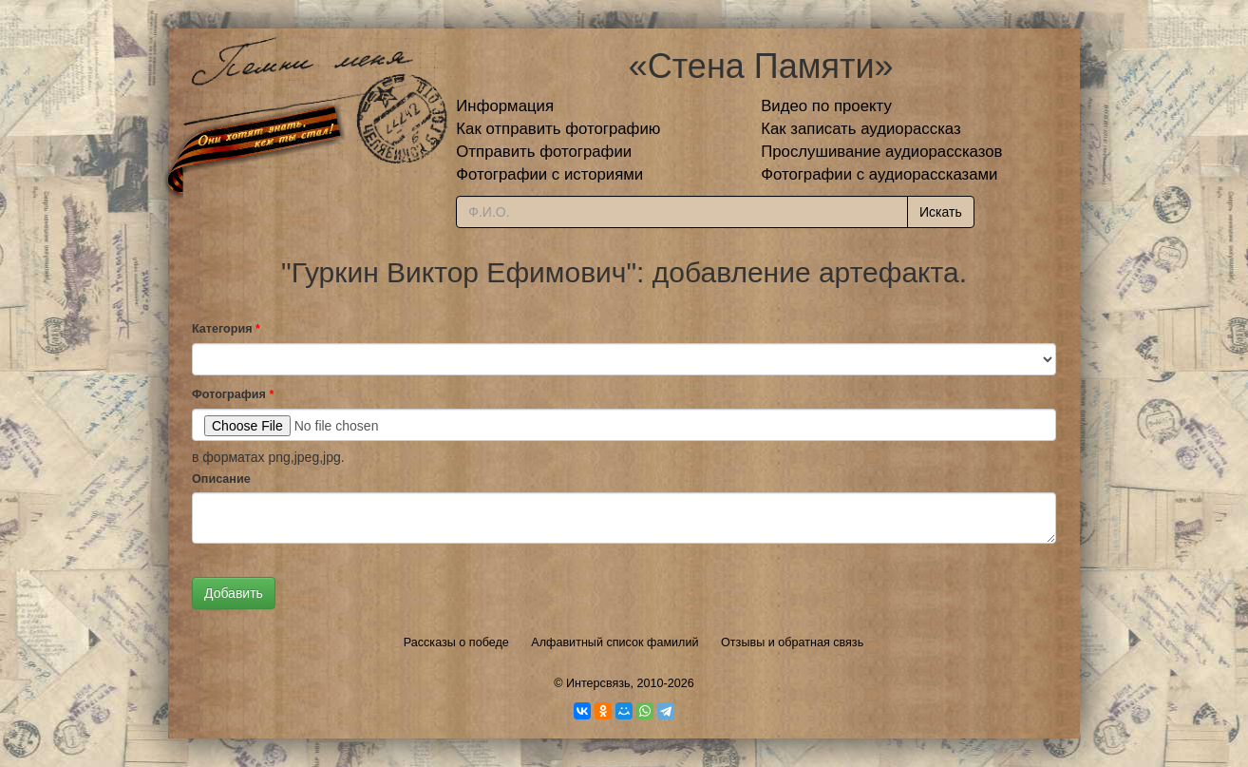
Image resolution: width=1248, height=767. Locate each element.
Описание (221, 479)
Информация (505, 106)
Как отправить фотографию (558, 129)
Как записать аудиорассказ (861, 129)
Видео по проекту (826, 106)
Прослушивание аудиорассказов (881, 152)
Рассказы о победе (456, 642)
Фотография (233, 394)
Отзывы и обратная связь (792, 642)
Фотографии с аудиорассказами (879, 174)
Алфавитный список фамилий (614, 642)
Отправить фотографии (544, 152)
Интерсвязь (598, 683)
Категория (226, 329)
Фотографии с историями (549, 174)
